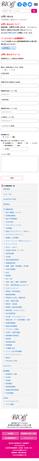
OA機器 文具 (10, 351)
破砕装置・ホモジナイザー (15, 313)
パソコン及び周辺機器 (14, 354)
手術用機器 (10, 396)
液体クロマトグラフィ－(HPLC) (17, 234)
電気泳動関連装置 (12, 263)
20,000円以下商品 (9, 202)
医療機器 (6, 374)
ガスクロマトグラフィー (14, 237)
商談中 (8, 360)
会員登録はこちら (8, 48)
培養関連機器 (10, 218)
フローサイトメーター (14, 228)
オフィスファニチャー (14, 357)
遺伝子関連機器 (11, 221)
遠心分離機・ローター (14, 215)
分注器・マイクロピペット (15, 319)
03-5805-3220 (11, 33)
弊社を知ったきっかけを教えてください (13, 140)
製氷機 (8, 341)
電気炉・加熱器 (11, 307)
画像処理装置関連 (12, 393)
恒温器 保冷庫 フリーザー (15, 253)
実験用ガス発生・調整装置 (15, 300)
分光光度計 (10, 225)
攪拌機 (8, 278)
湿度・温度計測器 (12, 304)
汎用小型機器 (10, 272)
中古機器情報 (8, 212)
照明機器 (9, 348)
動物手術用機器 (11, 329)
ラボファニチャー (12, 291)
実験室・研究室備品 (13, 294)
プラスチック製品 (12, 332)
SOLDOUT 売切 (11, 364)
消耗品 (5, 401)
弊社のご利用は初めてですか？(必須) (12, 67)
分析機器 (9, 231)
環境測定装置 (10, 345)
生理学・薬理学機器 (13, 335)
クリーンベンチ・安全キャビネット (19, 244)
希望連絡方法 (5, 134)
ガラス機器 (10, 407)
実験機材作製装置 (12, 338)
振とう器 (9, 282)
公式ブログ (7, 369)
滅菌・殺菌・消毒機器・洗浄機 (17, 269)
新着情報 (6, 192)
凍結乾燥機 (10, 256)
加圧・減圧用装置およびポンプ (17, 288)
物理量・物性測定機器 (14, 310)
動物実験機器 (10, 297)
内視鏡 (8, 383)
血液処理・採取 (11, 377)
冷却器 (8, 259)
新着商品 (6, 207)
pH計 (7, 275)
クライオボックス (12, 404)
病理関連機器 (10, 326)
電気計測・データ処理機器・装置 (18, 322)
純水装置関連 (10, 316)
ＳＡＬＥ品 (7, 197)
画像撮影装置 (10, 266)
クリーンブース (11, 247)
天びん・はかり (11, 250)
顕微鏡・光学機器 (12, 240)
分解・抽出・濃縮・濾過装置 (16, 285)
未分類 (8, 380)
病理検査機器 (10, 389)
